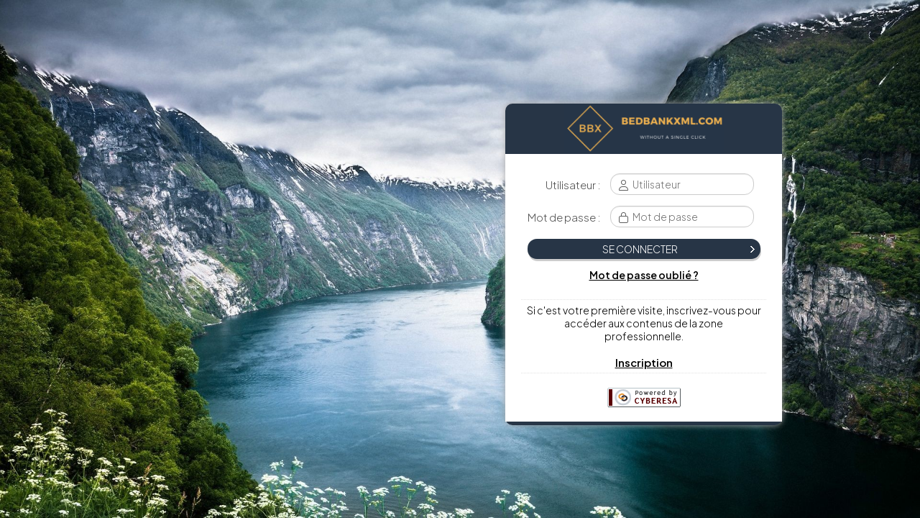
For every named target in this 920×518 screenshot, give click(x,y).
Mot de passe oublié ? (644, 274)
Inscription (644, 362)
